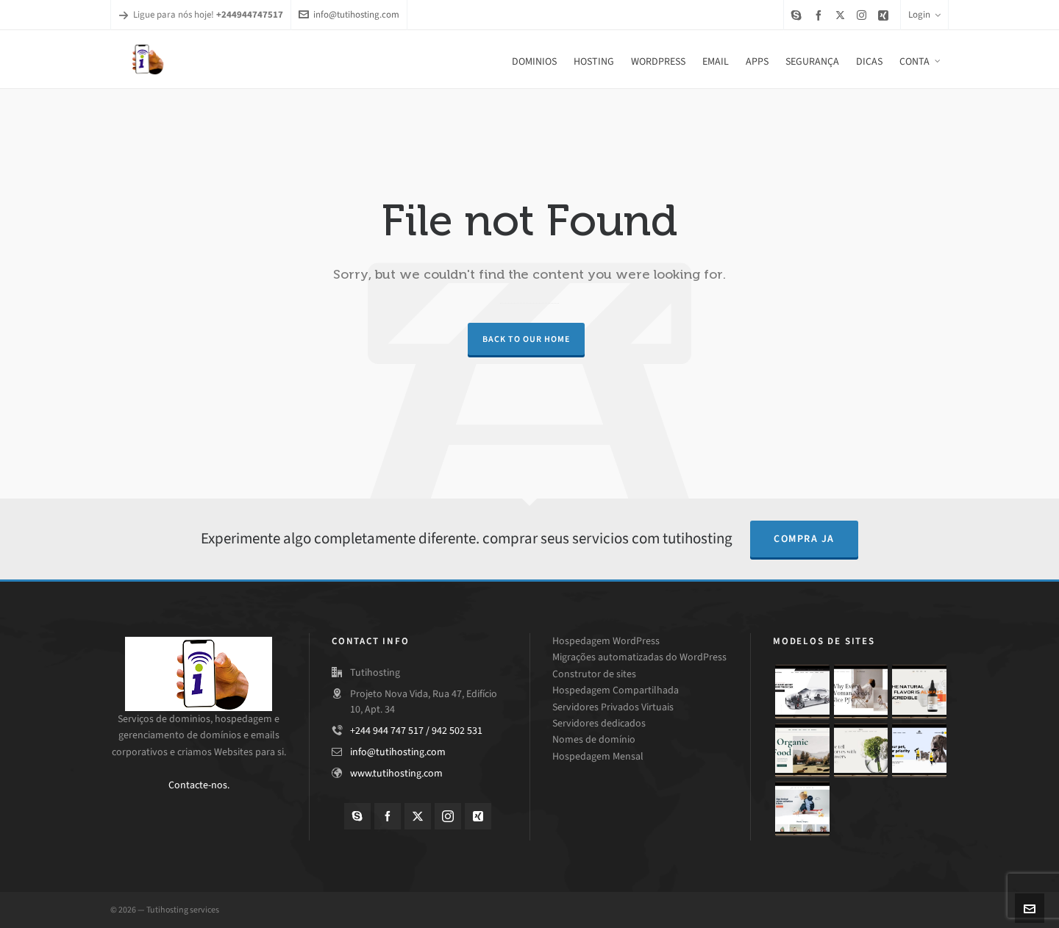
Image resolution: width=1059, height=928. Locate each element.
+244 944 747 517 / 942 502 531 (416, 731)
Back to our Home (526, 339)
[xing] (885, 15)
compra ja (804, 539)
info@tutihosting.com (349, 14)
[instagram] (864, 15)
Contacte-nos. (198, 785)
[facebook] (820, 15)
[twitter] (842, 15)
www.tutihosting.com (396, 773)
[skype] (798, 15)
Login (924, 14)
